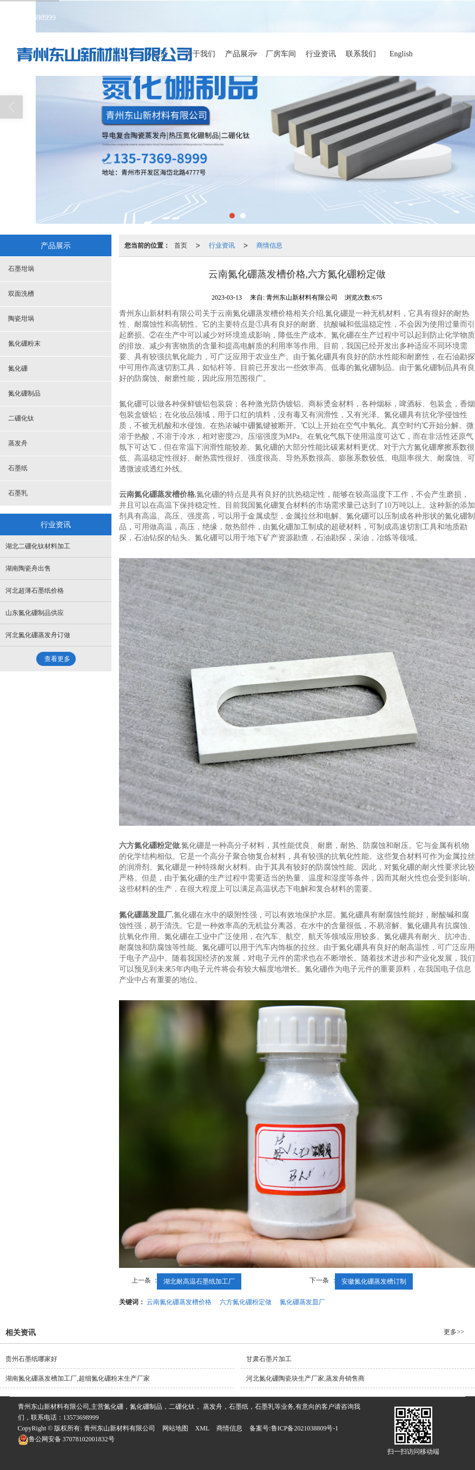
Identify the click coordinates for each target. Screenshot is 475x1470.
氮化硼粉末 (24, 343)
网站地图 (175, 1428)
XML (202, 1428)
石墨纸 (18, 468)
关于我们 (200, 54)
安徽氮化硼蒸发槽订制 (373, 1281)
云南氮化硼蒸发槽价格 (179, 1302)
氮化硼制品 (24, 393)
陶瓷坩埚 (21, 318)
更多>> (454, 1332)
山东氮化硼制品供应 (34, 613)
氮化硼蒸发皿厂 (302, 1302)
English (401, 54)
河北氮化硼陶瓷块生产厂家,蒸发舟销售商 (305, 1378)
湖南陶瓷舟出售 (28, 568)
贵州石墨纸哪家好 (31, 1359)
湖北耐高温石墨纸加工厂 (199, 1281)
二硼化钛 (21, 418)
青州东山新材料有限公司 (119, 1428)
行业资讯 (321, 54)
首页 (180, 245)
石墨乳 (18, 493)
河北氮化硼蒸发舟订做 (37, 635)
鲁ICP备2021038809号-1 (305, 1428)
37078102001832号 (66, 1439)
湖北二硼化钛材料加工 (37, 546)
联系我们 (361, 54)
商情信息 (269, 245)
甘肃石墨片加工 (269, 1359)
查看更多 (57, 659)
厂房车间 (281, 54)
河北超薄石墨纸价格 (34, 590)
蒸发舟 (18, 443)
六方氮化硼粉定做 (246, 1302)
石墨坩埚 (21, 269)
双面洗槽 (21, 293)
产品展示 (240, 54)
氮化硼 (18, 368)
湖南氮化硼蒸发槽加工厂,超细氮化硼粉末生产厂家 (77, 1378)
